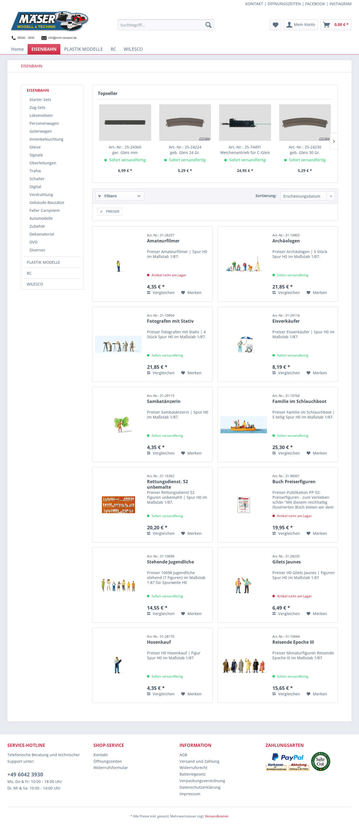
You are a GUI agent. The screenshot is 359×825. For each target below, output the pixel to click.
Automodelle (41, 218)
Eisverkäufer (286, 318)
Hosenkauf (160, 639)
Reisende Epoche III (293, 639)
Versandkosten (217, 816)
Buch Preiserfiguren (294, 479)
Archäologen (286, 238)
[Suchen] (208, 24)
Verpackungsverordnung (202, 780)
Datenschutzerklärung (200, 787)
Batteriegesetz (193, 774)
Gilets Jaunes (286, 559)
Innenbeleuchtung (46, 139)
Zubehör (37, 226)
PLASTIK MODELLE (43, 262)
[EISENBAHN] (44, 49)
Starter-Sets (40, 99)
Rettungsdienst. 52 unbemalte (167, 481)
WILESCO (35, 284)
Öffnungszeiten (107, 761)
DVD (33, 242)
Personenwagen (44, 123)
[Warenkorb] (336, 24)
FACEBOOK (315, 3)
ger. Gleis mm (125, 149)
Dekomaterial (42, 234)
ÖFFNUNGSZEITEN (284, 3)
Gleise (35, 147)
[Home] (17, 49)
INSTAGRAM (340, 3)
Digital (35, 186)
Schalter (37, 178)
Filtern (107, 195)
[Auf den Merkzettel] (191, 292)
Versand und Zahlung (199, 761)
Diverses (37, 250)
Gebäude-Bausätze (47, 202)
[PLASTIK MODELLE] (83, 49)
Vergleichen (161, 292)
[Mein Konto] (301, 24)
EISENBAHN (38, 90)
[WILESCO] (133, 49)
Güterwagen (41, 131)
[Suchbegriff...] (166, 24)
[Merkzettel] (275, 24)
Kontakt (100, 754)
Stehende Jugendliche (170, 559)
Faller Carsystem (45, 210)
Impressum (190, 793)
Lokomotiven (41, 115)
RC (29, 273)
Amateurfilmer (163, 238)
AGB (183, 754)
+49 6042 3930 (25, 774)
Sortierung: (265, 195)
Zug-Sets (37, 107)
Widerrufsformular (110, 767)
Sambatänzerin (164, 398)
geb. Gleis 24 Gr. (185, 149)
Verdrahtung (41, 194)
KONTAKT (254, 3)
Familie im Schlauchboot (299, 398)
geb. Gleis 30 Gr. (305, 149)
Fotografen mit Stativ (170, 318)
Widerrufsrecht (193, 767)
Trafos (35, 170)
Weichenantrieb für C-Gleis (245, 149)
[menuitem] (166, 24)
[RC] (113, 49)
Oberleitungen (43, 162)
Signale (36, 155)
